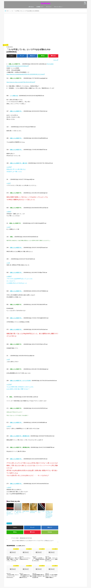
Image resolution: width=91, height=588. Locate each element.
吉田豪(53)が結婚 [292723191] (33, 512)
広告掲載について (39, 6)
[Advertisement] (32, 31)
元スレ (55, 60)
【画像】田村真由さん (25, 512)
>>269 (8, 487)
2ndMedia (45, 3)
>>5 (8, 359)
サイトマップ (48, 6)
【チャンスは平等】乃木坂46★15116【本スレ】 (10, 513)
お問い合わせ (31, 6)
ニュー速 (9, 523)
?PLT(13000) (50, 64)
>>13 (8, 227)
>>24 (8, 183)
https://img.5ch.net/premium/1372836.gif (17, 66)
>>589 (8, 276)
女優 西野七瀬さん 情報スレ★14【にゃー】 (17, 512)
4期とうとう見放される (41, 512)
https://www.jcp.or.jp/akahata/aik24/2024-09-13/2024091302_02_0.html (25, 74)
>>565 (8, 426)
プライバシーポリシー (58, 6)
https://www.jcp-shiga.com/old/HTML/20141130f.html (20, 82)
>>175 (8, 167)
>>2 (8, 263)
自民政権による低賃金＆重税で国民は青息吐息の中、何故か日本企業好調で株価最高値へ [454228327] (49, 514)
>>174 (8, 384)
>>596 (8, 211)
